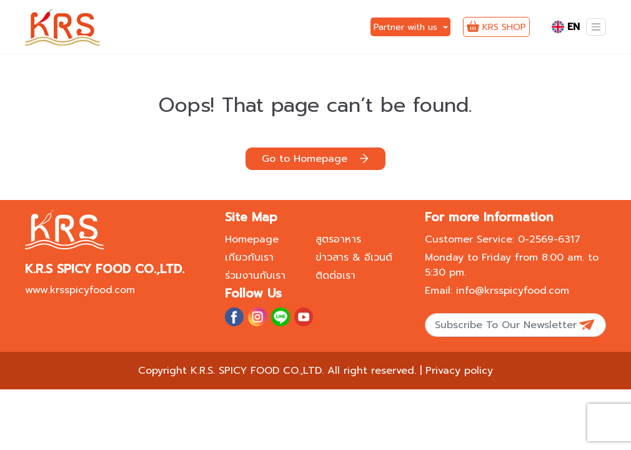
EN (566, 26)
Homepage (252, 239)
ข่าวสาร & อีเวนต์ (354, 257)
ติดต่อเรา (335, 275)
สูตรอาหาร (338, 239)
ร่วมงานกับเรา (255, 275)
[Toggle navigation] (596, 27)
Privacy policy (459, 370)
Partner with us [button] (407, 27)
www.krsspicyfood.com (80, 290)
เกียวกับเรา (249, 257)
